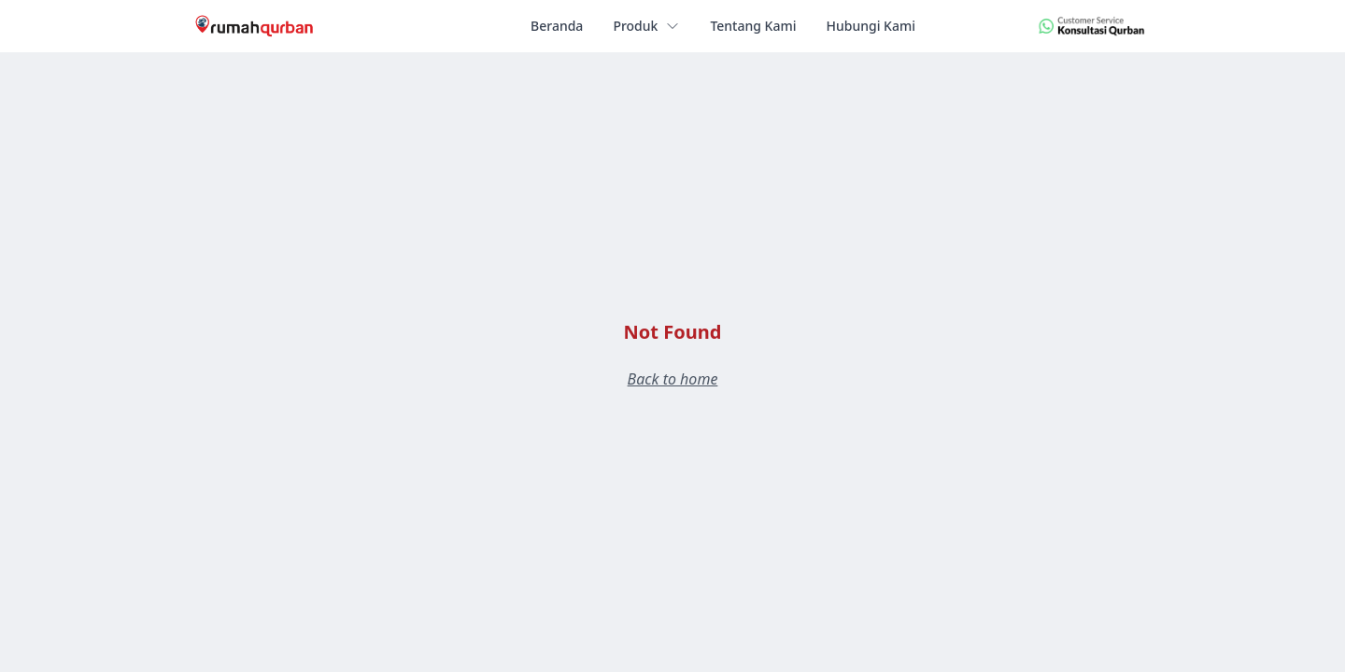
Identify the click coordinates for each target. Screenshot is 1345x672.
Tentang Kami (753, 26)
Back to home (673, 379)
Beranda (557, 26)
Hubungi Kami (870, 26)
